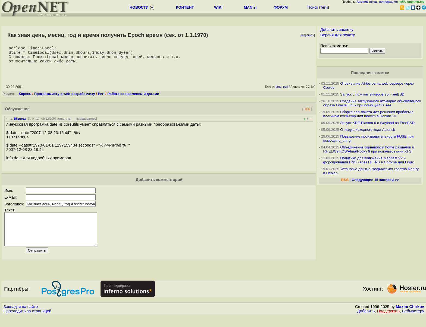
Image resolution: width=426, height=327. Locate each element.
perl (285, 91)
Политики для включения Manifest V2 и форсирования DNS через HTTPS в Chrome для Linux (368, 160)
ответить (64, 123)
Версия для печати (337, 35)
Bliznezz (20, 123)
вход (373, 1)
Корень (25, 98)
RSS (307, 113)
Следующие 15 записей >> (375, 180)
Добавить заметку (336, 29)
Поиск (313, 7)
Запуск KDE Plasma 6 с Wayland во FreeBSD (377, 123)
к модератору (86, 123)
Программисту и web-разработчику (64, 98)
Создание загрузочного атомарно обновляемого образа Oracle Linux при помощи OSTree (372, 103)
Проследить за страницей (27, 322)
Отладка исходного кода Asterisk (367, 130)
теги (324, 7)
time (278, 91)
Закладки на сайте (21, 317)
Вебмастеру (413, 322)
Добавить (366, 322)
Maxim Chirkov (410, 317)
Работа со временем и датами (133, 98)
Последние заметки (370, 73)
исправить (307, 35)
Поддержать (388, 322)
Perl (101, 98)
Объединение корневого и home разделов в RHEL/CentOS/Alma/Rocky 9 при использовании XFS (368, 149)
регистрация (388, 1)
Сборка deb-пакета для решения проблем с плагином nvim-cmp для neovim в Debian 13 (368, 114)
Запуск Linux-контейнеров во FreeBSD (372, 94)
